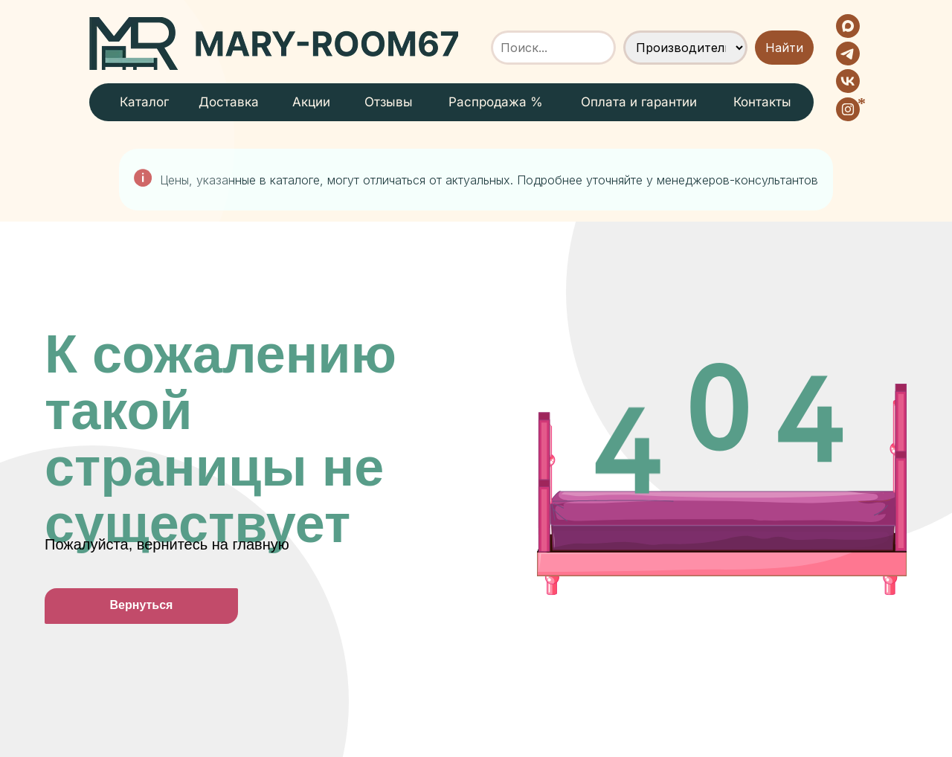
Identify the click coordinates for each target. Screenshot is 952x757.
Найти (784, 47)
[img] (273, 43)
